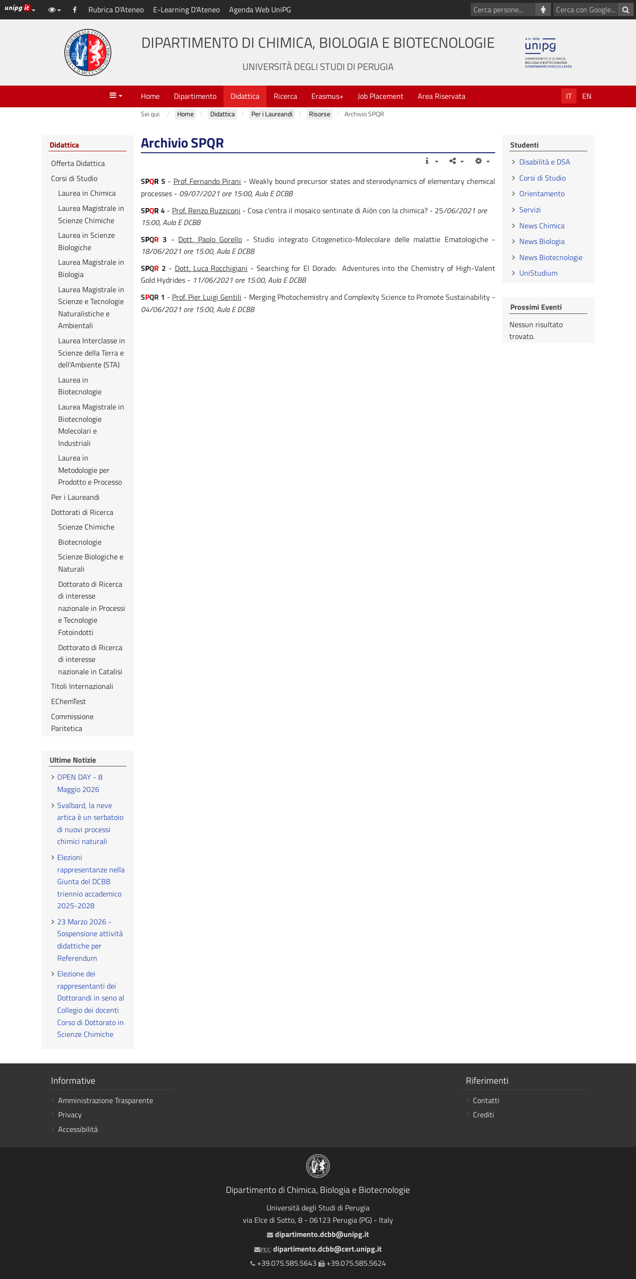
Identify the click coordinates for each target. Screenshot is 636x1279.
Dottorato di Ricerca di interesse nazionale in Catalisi (90, 659)
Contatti (486, 1100)
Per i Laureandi (75, 497)
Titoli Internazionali (82, 686)
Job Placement (381, 96)
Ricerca (285, 96)
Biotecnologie (80, 542)
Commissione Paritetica (72, 722)
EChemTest (68, 701)
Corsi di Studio (74, 178)
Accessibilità (78, 1129)
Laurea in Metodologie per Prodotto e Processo (90, 469)
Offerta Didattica (78, 163)
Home (150, 96)
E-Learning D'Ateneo (186, 9)
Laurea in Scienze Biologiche (86, 241)
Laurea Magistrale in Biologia (91, 268)
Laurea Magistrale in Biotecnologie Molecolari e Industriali (91, 425)
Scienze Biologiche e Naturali (90, 562)
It (569, 96)
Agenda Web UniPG (260, 9)
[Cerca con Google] (626, 9)
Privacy (70, 1114)
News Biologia (542, 241)
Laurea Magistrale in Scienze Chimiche (91, 214)
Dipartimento (195, 96)
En (587, 96)
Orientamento (542, 193)
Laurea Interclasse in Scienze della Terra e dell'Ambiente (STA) (91, 352)
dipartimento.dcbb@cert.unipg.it (318, 1248)
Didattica (245, 96)
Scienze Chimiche (86, 526)
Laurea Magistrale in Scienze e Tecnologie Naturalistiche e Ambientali (91, 307)
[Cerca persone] (543, 9)
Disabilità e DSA (544, 161)
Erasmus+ (327, 96)
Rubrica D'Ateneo (116, 9)
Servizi (530, 209)
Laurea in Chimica (87, 193)
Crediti (483, 1114)
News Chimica (542, 225)
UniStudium (538, 272)
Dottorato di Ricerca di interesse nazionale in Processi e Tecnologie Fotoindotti (91, 608)
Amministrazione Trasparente (105, 1100)
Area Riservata (441, 96)
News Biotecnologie (551, 257)
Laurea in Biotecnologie (80, 386)
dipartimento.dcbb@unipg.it (318, 1234)
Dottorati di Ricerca (82, 512)
